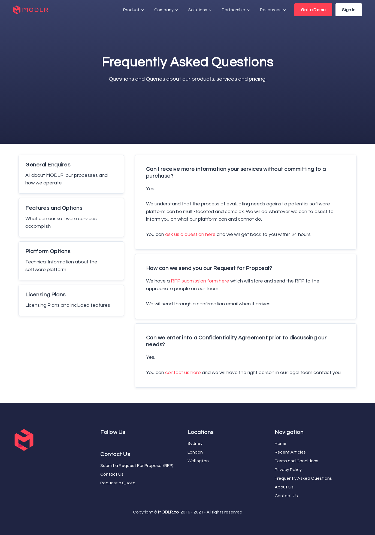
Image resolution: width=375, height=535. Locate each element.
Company (166, 10)
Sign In (348, 10)
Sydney (195, 443)
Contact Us (111, 474)
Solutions (200, 10)
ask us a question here (190, 234)
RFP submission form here (200, 281)
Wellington (198, 461)
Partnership (236, 10)
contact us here (183, 372)
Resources (273, 10)
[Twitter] (103, 442)
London (195, 452)
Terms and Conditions (296, 461)
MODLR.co (168, 512)
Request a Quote (117, 483)
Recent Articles (290, 452)
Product (134, 10)
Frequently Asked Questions (303, 478)
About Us (284, 487)
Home (280, 443)
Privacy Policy (288, 469)
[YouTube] (106, 442)
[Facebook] (101, 442)
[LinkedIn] (108, 442)
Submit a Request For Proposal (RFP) (136, 465)
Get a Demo (313, 10)
